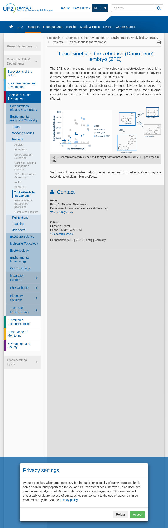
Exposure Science (22, 236)
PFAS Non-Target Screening (24, 176)
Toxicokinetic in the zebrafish (24, 194)
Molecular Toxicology (24, 243)
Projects (17, 139)
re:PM (18, 182)
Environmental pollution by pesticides (23, 203)
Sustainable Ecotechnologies (19, 322)
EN (104, 8)
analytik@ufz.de (63, 212)
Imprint (65, 8)
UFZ (20, 26)
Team (16, 127)
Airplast (18, 144)
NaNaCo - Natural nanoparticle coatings (25, 166)
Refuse (120, 514)
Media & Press (90, 26)
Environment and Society (19, 345)
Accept (137, 514)
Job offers (18, 230)
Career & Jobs (125, 26)
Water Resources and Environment (22, 85)
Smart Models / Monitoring (18, 333)
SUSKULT (20, 187)
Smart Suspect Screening (23, 156)
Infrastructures (52, 26)
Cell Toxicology (20, 268)
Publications (20, 217)
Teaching (18, 223)
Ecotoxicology (19, 250)
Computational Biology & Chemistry (23, 107)
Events (107, 26)
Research (33, 26)
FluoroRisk (20, 149)
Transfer (71, 26)
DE (96, 8)
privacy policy (69, 500)
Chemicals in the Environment (19, 96)
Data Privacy (81, 8)
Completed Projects (26, 211)
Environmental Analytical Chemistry (23, 118)
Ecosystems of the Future (20, 73)
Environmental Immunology (19, 259)
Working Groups (23, 133)
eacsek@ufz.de (63, 234)
